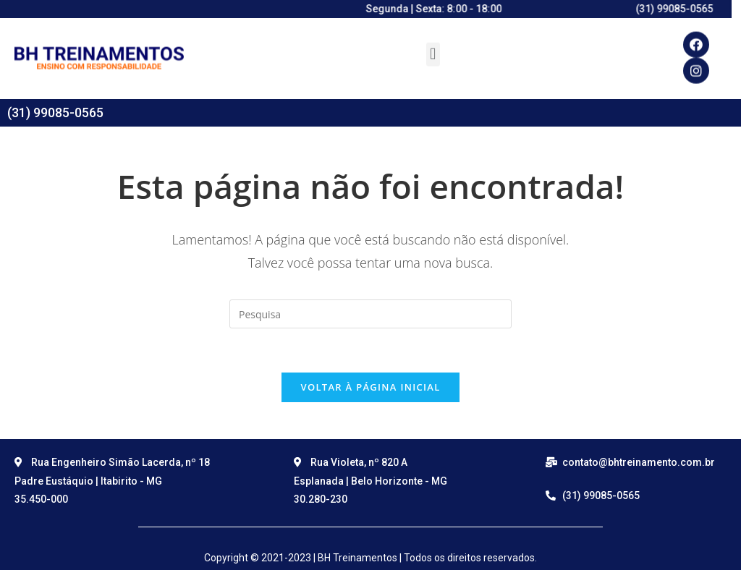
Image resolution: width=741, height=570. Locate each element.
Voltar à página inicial (370, 387)
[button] (433, 47)
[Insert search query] (370, 313)
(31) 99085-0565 (55, 112)
